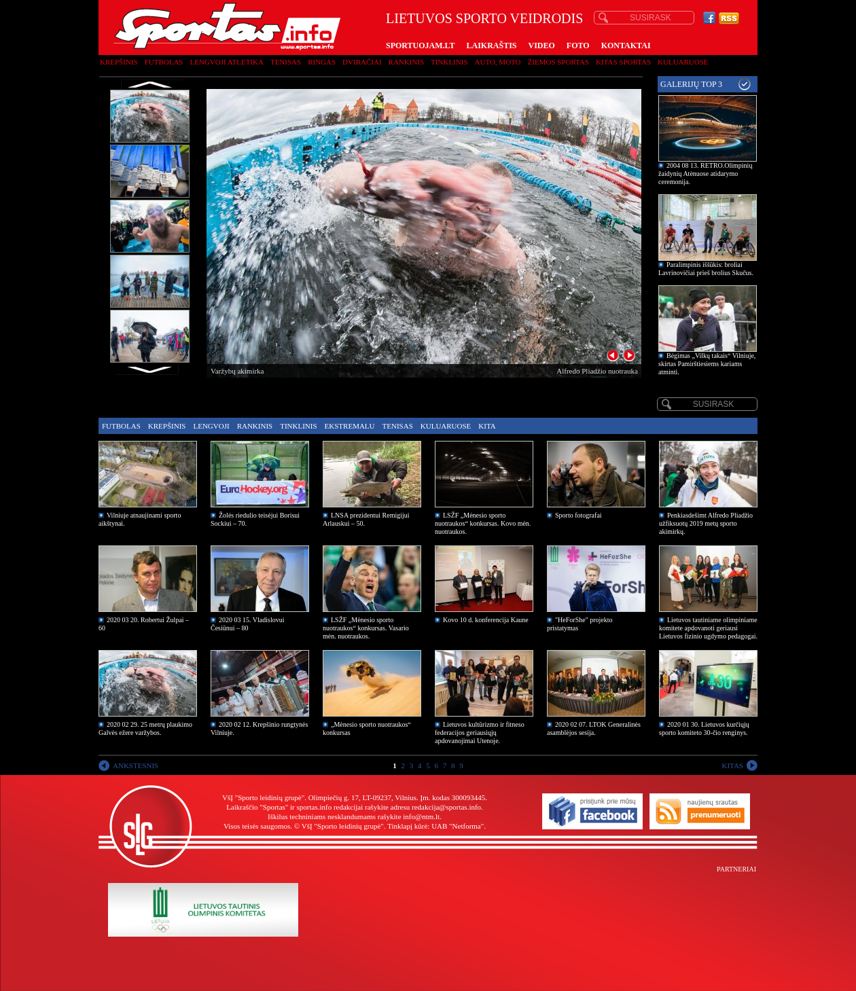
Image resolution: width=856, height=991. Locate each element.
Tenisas (285, 62)
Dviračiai (361, 62)
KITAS (732, 765)
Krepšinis (119, 62)
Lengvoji (211, 426)
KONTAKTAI (626, 45)
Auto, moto (498, 62)
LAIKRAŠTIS (491, 45)
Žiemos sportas (558, 62)
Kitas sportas (623, 62)
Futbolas (164, 62)
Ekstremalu (350, 426)
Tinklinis (449, 62)
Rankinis (407, 62)
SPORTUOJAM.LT (420, 45)
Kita (486, 426)
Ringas (322, 62)
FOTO (578, 45)
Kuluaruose (683, 62)
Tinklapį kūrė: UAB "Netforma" (435, 826)
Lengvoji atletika (226, 62)
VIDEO (542, 45)
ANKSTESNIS (135, 765)
